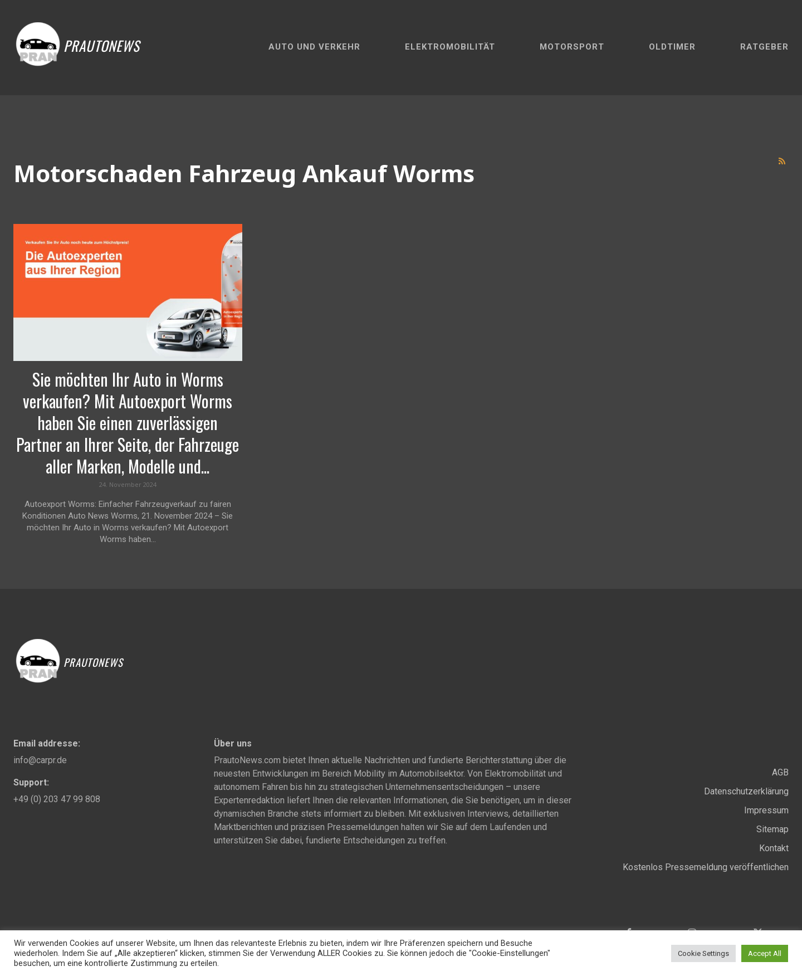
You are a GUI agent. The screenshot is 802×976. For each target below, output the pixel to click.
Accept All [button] (764, 953)
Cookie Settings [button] (703, 953)
